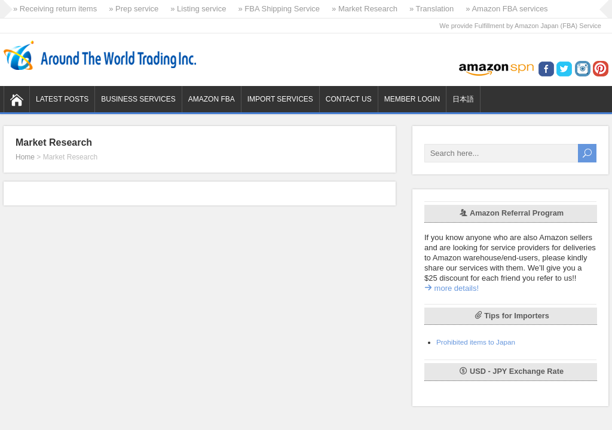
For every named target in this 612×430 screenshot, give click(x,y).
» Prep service (133, 8)
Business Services (138, 99)
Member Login (412, 99)
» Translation (431, 8)
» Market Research (364, 8)
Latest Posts (62, 99)
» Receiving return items (55, 8)
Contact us (349, 99)
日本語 (463, 99)
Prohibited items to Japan (475, 342)
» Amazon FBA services (506, 8)
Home (25, 157)
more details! (451, 288)
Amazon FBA (211, 99)
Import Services (280, 99)
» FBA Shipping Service (279, 8)
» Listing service (198, 8)
